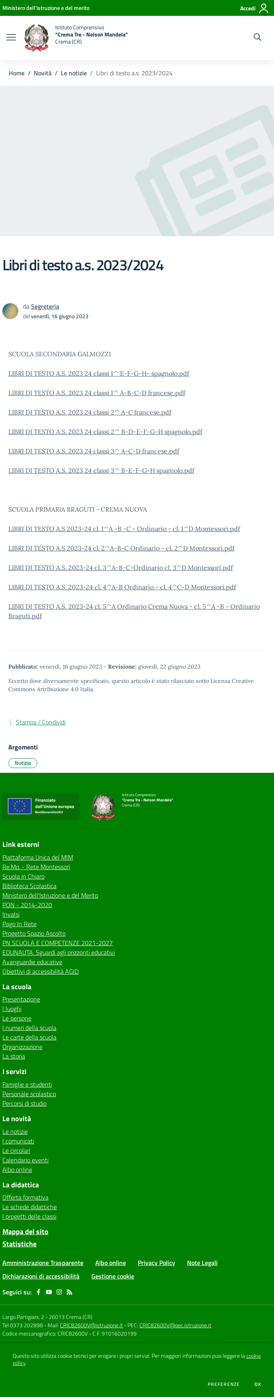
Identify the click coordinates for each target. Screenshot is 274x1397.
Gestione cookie (112, 1276)
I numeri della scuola (29, 1027)
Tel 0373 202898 (22, 1325)
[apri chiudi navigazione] (11, 38)
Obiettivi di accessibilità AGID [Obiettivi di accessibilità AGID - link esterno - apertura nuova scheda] (40, 971)
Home (17, 73)
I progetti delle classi (29, 1216)
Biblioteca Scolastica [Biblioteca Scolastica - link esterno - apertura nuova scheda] (29, 886)
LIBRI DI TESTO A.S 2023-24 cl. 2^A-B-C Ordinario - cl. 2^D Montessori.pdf (121, 548)
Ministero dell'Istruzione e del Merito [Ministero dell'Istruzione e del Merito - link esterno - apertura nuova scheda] (50, 895)
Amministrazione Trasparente (42, 1262)
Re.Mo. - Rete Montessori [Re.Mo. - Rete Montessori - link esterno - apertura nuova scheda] (36, 866)
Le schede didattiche (29, 1207)
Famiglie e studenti (27, 1084)
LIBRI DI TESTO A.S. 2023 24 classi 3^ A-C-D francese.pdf (93, 451)
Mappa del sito (25, 1231)
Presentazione (21, 999)
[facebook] (38, 1292)
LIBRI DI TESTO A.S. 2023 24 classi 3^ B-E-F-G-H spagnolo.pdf (101, 470)
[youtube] (48, 1292)
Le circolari (16, 1150)
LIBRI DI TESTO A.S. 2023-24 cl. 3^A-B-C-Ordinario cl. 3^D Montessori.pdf (120, 567)
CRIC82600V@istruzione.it (91, 1325)
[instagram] (59, 1292)
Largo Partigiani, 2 (23, 1317)
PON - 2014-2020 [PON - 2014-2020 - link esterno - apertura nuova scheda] (27, 905)
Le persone (16, 1018)
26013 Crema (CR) (71, 1317)
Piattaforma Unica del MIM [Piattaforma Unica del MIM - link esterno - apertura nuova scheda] (37, 857)
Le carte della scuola (29, 1037)
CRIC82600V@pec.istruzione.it (175, 1325)
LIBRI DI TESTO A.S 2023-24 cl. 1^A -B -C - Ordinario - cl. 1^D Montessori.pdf (124, 529)
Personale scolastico (29, 1094)
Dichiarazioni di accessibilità (40, 1276)
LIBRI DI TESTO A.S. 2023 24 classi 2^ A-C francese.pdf (89, 412)
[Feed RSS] (69, 1292)
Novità (43, 73)
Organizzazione (22, 1046)
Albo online (17, 1169)
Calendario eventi (25, 1160)
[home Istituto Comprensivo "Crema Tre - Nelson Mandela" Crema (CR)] (76, 38)
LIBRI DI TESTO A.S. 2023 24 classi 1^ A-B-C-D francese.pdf (96, 393)
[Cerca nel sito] (257, 38)
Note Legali (202, 1262)
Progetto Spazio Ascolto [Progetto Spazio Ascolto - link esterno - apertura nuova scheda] (34, 933)
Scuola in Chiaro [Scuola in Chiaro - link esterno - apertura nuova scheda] (23, 876)
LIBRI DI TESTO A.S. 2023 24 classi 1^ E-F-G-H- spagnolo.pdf (98, 373)
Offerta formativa (25, 1197)
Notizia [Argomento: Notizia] (23, 763)
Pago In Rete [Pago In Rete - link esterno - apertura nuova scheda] (19, 924)
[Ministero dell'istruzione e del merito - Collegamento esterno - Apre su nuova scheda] (45, 8)
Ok (258, 1384)
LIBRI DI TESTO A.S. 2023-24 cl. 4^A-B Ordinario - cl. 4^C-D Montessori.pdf (122, 587)
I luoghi (11, 1008)
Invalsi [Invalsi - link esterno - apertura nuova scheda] (10, 914)
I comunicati (18, 1141)
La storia (13, 1056)
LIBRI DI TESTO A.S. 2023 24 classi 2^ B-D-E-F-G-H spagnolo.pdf (105, 432)
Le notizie (74, 73)
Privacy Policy (156, 1262)
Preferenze (224, 1384)
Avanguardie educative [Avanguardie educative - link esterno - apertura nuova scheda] (32, 962)
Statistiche (19, 1243)
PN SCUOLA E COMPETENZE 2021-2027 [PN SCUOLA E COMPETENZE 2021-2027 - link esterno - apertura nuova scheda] (57, 943)
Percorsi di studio (24, 1103)
